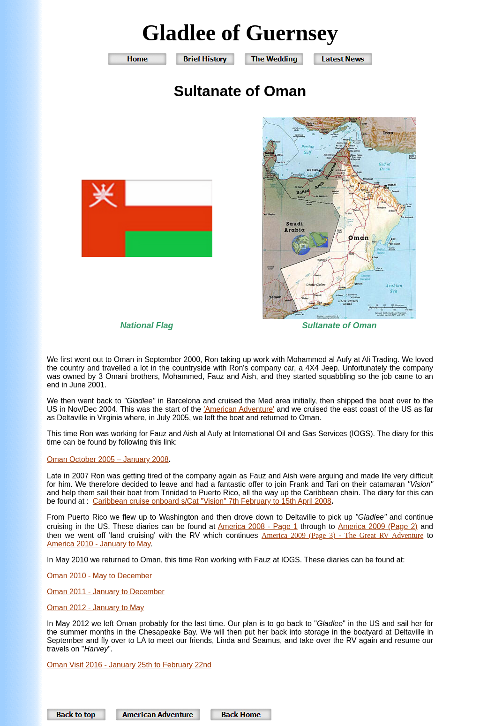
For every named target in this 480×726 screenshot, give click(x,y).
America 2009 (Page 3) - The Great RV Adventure (342, 535)
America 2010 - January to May (98, 544)
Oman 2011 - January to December (106, 592)
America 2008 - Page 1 (258, 526)
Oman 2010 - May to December (99, 576)
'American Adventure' (238, 409)
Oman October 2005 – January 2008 (108, 459)
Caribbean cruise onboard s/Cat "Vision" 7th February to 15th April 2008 (212, 501)
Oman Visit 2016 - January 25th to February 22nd (129, 665)
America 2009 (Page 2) (377, 526)
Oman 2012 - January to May (95, 608)
